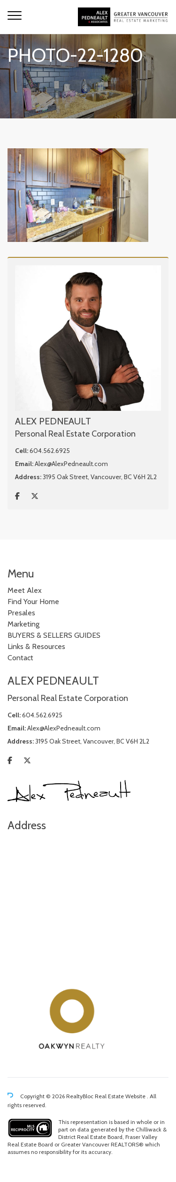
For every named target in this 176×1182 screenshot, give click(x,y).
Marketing (23, 624)
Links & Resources (36, 646)
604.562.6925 (50, 450)
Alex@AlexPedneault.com (71, 464)
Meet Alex (25, 590)
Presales (21, 612)
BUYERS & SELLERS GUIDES (54, 635)
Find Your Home (33, 601)
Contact (20, 657)
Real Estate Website (121, 1096)
